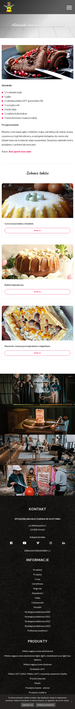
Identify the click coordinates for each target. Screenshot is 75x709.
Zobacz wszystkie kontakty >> (37, 550)
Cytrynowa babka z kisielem (19, 233)
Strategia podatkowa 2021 (37, 616)
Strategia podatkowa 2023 (37, 626)
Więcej (37, 240)
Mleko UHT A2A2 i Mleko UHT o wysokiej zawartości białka (37, 673)
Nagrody (37, 588)
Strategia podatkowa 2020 (37, 611)
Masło (37, 683)
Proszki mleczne (37, 678)
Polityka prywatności (37, 630)
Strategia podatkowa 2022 (37, 621)
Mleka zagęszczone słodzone (38, 664)
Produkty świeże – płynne (37, 687)
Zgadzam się (27, 705)
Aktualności (37, 593)
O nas (37, 579)
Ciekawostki (38, 602)
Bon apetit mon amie (20, 151)
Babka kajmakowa (14, 294)
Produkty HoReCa (37, 692)
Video (37, 597)
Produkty (37, 569)
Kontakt (38, 607)
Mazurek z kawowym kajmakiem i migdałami (27, 355)
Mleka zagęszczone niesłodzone (37, 651)
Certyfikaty (37, 583)
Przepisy (37, 574)
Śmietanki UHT (37, 669)
